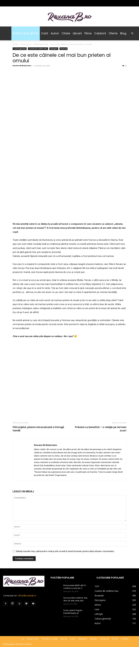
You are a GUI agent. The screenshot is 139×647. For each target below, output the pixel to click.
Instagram (82, 638)
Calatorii (100, 33)
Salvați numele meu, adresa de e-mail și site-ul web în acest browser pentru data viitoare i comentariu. (65, 551)
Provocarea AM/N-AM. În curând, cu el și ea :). (74, 586)
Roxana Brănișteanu (22, 65)
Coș (22, 638)
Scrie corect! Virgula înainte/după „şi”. (72, 611)
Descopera (25, 44)
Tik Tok (115, 638)
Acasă (15, 44)
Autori (55, 33)
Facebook (104, 638)
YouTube (125, 638)
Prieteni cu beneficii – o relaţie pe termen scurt (100, 429)
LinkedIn (93, 638)
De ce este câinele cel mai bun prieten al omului (62, 58)
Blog (123, 33)
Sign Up (64, 638)
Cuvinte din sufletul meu (38, 49)
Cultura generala (40, 44)
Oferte (113, 33)
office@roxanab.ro (27, 595)
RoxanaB (63, 49)
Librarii (77, 33)
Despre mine (32, 638)
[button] (132, 33)
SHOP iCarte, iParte (25, 33)
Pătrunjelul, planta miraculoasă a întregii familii (38, 429)
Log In (72, 638)
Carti (44, 33)
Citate (66, 33)
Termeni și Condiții (49, 638)
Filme (87, 33)
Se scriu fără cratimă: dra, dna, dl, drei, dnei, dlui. (75, 599)
